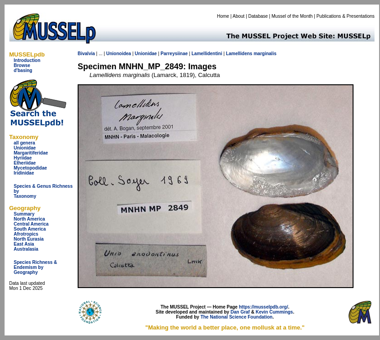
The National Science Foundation (237, 316)
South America (30, 229)
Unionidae (25, 147)
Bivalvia (86, 53)
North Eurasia (29, 239)
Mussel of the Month (292, 16)
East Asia (24, 244)
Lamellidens (239, 53)
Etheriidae (25, 162)
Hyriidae (23, 157)
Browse (22, 65)
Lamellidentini (206, 53)
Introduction (27, 60)
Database (258, 16)
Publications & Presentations (346, 16)
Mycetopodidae (30, 167)
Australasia (26, 249)
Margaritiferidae (31, 152)
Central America (31, 224)
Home (223, 16)
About (238, 16)
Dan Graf (240, 311)
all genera (24, 142)
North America (29, 219)
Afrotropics (26, 234)
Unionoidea (118, 53)
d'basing (23, 70)
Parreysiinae (174, 53)
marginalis (264, 53)
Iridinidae (24, 172)
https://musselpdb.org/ (263, 306)
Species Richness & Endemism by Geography (35, 267)
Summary (24, 213)
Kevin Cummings (274, 311)
